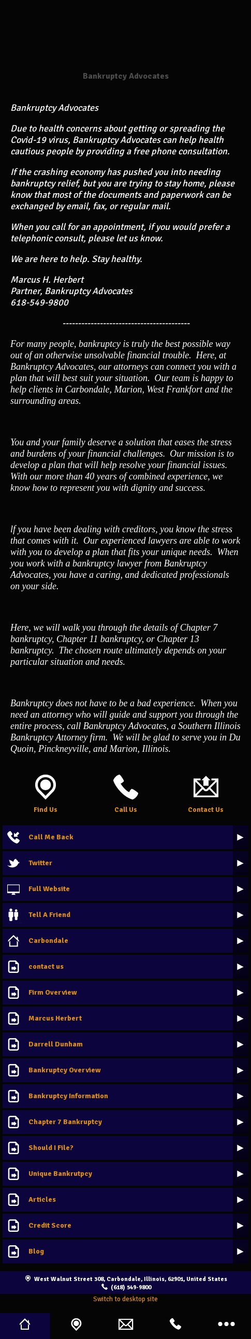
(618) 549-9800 (131, 1287)
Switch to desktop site (125, 1299)
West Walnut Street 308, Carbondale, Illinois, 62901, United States (130, 1279)
